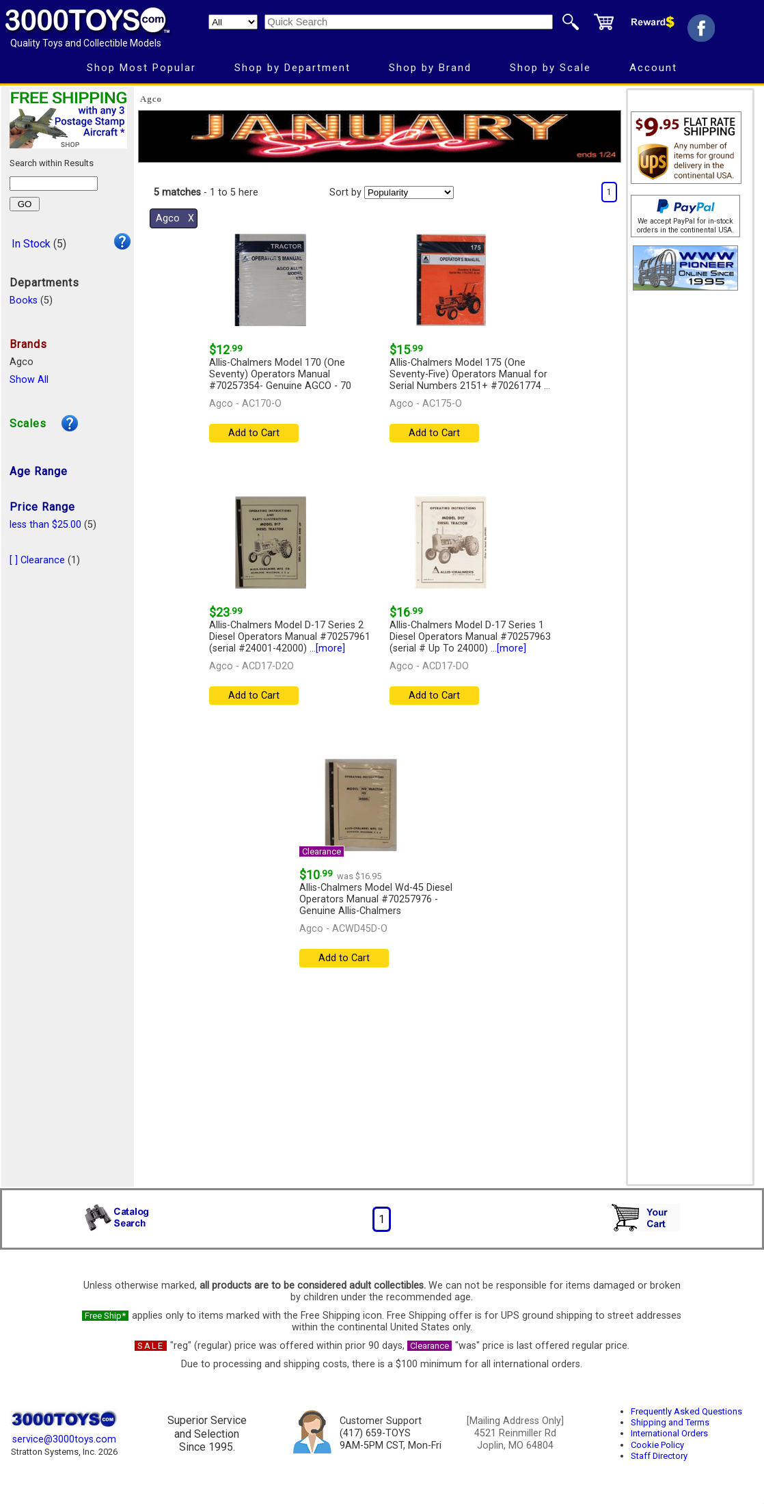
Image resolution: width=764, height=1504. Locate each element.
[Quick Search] (408, 21)
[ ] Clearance (37, 560)
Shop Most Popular (141, 68)
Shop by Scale (550, 68)
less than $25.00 (45, 525)
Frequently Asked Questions (686, 1411)
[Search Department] (233, 21)
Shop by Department (292, 68)
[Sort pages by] (409, 192)
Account (653, 68)
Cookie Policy (657, 1445)
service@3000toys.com (64, 1439)
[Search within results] (54, 183)
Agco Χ (175, 218)
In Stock (31, 243)
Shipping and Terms (670, 1422)
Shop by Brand (430, 68)
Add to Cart (253, 433)
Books (24, 300)
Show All (29, 380)
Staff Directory (659, 1456)
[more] (330, 648)
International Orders (669, 1433)
